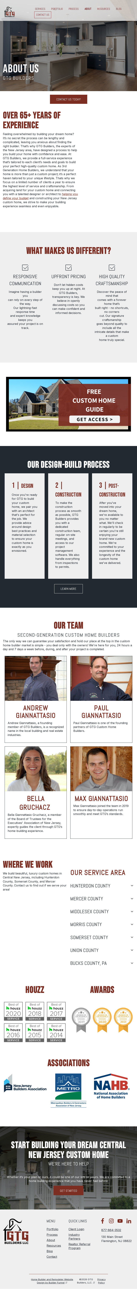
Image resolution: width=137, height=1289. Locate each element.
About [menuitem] (51, 1240)
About (88, 9)
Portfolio (57, 9)
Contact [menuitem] (52, 1256)
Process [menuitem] (52, 1234)
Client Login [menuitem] (76, 1229)
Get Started (68, 1191)
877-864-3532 (111, 1230)
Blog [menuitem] (50, 1251)
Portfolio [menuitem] (52, 1229)
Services (40, 9)
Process (74, 9)
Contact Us (42, 15)
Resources (103, 9)
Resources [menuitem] (54, 1245)
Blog (118, 9)
